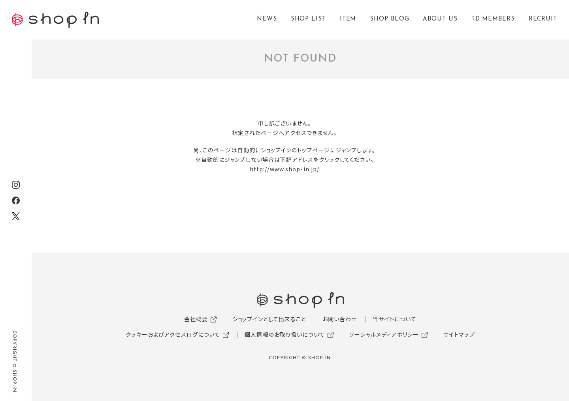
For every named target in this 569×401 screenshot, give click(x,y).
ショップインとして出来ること (269, 319)
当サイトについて (394, 319)
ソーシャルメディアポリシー (384, 334)
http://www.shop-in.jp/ (285, 169)
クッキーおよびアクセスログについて (173, 334)
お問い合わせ (339, 319)
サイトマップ (459, 334)
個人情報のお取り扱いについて (285, 334)
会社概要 (196, 319)
